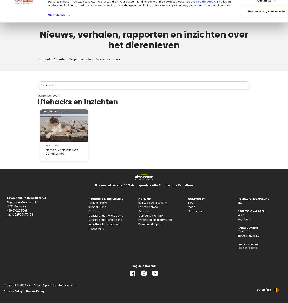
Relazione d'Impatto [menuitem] (150, 224)
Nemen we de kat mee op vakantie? (62, 152)
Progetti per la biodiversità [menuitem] (155, 220)
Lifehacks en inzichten (54, 111)
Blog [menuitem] (190, 202)
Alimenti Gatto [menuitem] (98, 202)
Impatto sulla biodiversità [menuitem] (104, 224)
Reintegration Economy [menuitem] (153, 202)
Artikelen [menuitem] (59, 59)
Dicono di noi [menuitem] (196, 211)
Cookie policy (62, 24)
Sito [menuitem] (240, 202)
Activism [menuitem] (143, 211)
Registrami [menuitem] (244, 219)
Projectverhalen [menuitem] (81, 59)
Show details (56, 38)
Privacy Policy (13, 291)
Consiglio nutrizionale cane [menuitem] (105, 220)
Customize (257, 19)
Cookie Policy (35, 291)
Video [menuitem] (191, 207)
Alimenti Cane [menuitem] (97, 207)
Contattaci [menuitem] (244, 231)
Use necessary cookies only (257, 30)
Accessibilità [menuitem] (96, 228)
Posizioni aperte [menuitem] (248, 248)
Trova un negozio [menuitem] (248, 235)
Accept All (257, 9)
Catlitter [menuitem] (94, 211)
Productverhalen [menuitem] (107, 59)
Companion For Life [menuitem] (150, 215)
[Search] (144, 85)
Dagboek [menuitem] (44, 59)
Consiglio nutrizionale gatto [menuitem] (106, 215)
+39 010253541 (17, 210)
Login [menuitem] (241, 215)
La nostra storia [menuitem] (148, 207)
